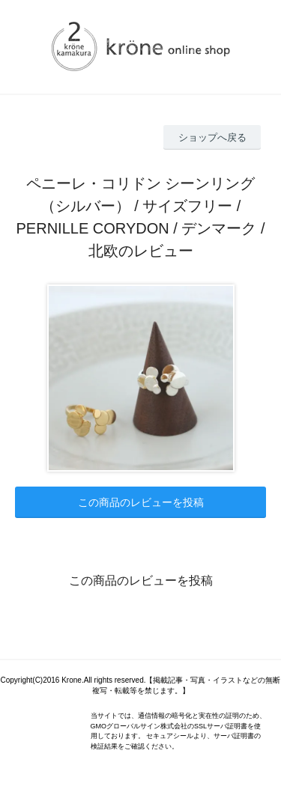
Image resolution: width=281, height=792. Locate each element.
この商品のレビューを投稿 (141, 502)
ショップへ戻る (212, 137)
